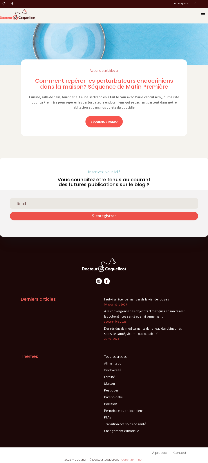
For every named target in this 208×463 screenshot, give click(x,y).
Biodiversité (112, 370)
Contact (201, 3)
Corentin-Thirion (132, 460)
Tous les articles (115, 357)
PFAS (107, 417)
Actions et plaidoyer (104, 71)
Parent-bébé (113, 397)
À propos (181, 3)
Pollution (110, 404)
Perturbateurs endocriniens (123, 411)
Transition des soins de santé (125, 424)
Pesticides (111, 390)
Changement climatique (121, 431)
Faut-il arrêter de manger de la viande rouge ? (136, 299)
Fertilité (109, 377)
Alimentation (113, 363)
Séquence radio (104, 122)
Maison (109, 384)
